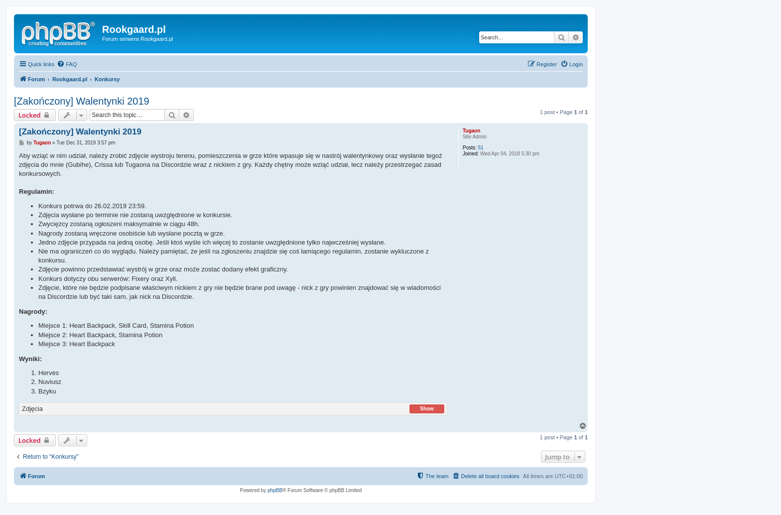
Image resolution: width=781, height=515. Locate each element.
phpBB (274, 490)
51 (481, 147)
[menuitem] (67, 64)
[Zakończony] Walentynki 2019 (81, 101)
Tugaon (471, 130)
